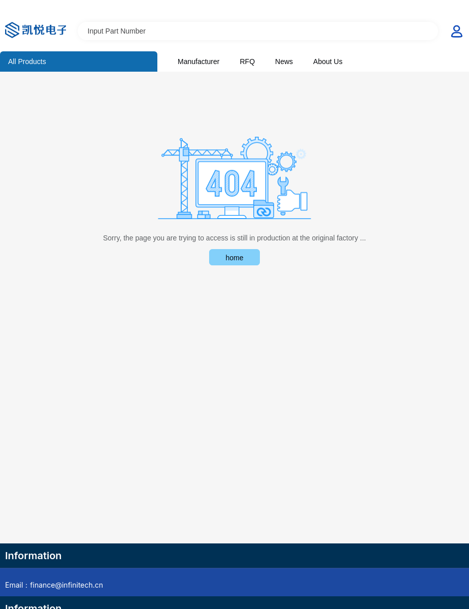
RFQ (247, 61)
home (234, 258)
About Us (328, 61)
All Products (27, 61)
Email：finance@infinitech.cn (54, 585)
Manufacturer (198, 61)
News (284, 61)
